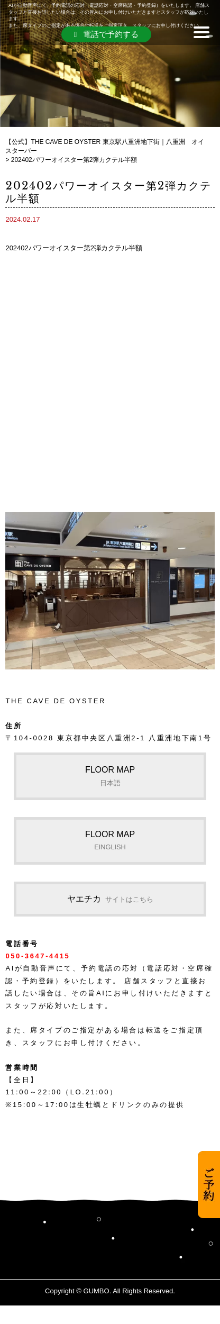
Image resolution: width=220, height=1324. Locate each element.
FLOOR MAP (110, 775)
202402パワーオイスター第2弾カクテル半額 (73, 248)
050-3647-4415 (37, 956)
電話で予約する (106, 34)
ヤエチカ (110, 898)
